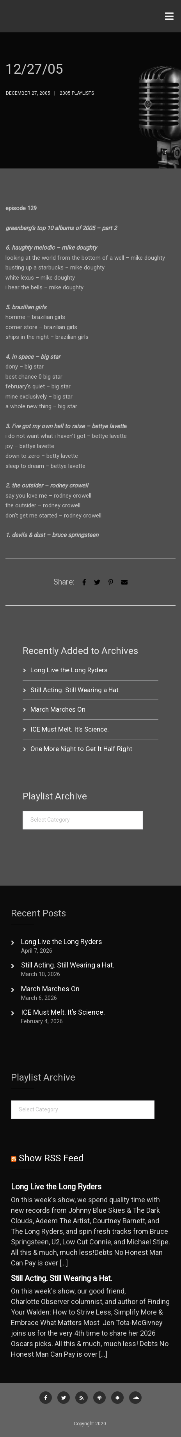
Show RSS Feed (51, 1158)
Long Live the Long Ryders (69, 670)
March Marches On (57, 709)
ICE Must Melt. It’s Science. (69, 729)
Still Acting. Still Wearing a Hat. (75, 690)
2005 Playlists (77, 93)
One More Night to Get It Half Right (81, 749)
